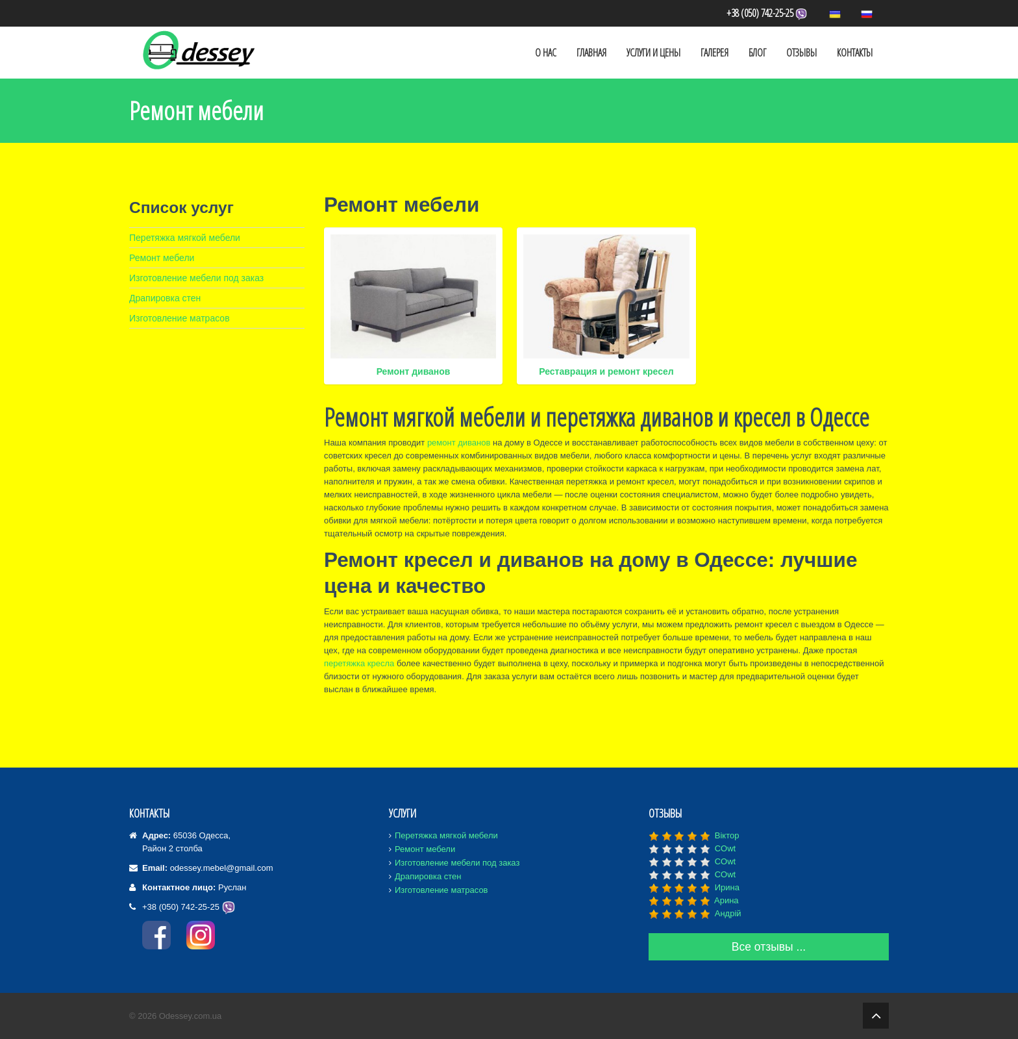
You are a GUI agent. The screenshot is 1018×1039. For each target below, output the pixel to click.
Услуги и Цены (653, 52)
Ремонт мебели (161, 258)
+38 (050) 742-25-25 (767, 13)
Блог (757, 52)
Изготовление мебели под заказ (196, 278)
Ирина (727, 887)
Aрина (726, 900)
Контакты (855, 52)
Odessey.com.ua (190, 1016)
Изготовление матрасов (179, 318)
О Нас (545, 52)
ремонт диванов (459, 442)
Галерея (714, 52)
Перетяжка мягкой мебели (184, 237)
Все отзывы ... (769, 946)
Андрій (728, 913)
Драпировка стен (165, 298)
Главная (591, 52)
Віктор (727, 835)
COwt (725, 848)
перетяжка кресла (359, 663)
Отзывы (801, 52)
